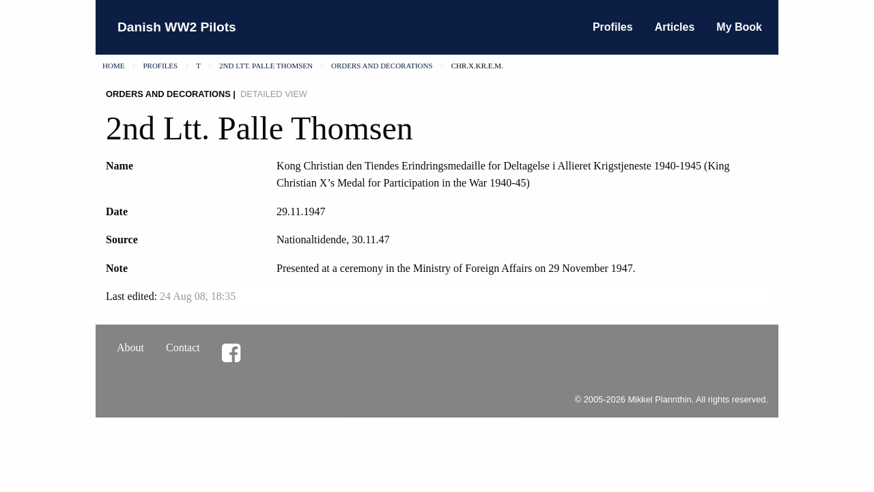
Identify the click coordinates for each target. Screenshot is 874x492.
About (130, 347)
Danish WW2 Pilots (176, 27)
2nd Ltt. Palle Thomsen (266, 66)
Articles (675, 27)
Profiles (613, 27)
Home (113, 66)
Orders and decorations (382, 66)
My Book (739, 27)
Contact (183, 347)
